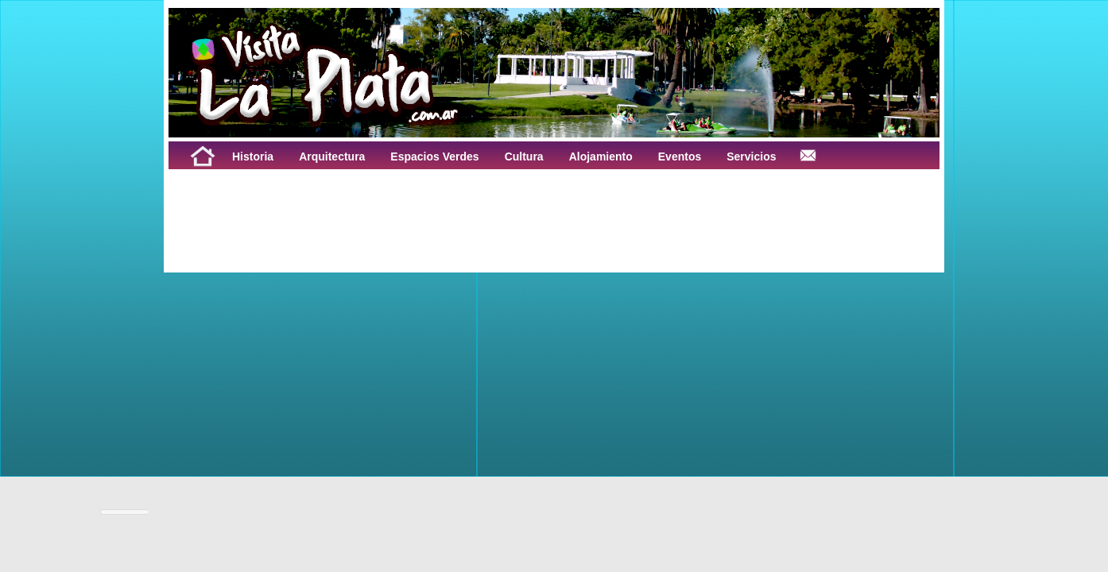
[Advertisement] (366, 205)
